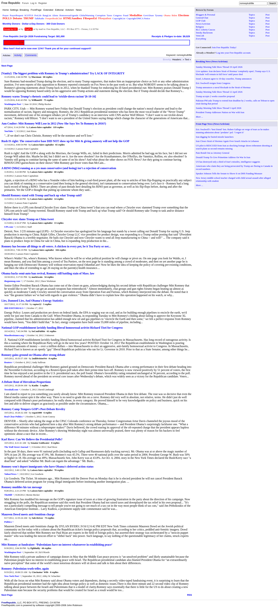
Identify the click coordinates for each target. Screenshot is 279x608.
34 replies (49, 277)
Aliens (55, 15)
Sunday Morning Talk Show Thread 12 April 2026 (219, 92)
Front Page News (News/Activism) (213, 124)
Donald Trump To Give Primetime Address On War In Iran (223, 157)
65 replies (60, 144)
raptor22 (37, 304)
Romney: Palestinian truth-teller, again (25, 568)
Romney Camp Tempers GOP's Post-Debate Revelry (33, 409)
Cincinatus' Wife (40, 572)
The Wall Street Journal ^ (17, 447)
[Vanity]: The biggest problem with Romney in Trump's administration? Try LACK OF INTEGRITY (63, 73)
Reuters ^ (9, 362)
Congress (117, 15)
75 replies (48, 100)
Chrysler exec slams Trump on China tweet (27, 219)
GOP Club (201, 20)
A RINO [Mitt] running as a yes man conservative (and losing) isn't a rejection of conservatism (58, 168)
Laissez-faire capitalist (40, 127)
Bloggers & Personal (205, 14)
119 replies (58, 127)
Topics (252, 14)
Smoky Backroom (204, 32)
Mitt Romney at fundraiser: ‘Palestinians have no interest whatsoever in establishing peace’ (56, 544)
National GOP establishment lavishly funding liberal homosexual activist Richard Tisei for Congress (62, 327)
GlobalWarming (86, 15)
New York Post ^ (12, 576)
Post (267, 14)
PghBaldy (35, 548)
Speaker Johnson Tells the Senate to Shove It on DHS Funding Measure (229, 173)
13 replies (59, 223)
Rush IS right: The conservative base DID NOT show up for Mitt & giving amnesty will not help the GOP (65, 141)
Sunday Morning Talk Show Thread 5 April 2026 (218, 108)
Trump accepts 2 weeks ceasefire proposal (215, 96)
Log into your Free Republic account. (233, 52)
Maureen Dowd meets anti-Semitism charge (27, 514)
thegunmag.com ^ (13, 281)
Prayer (5, 15)
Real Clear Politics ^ (14, 416)
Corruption (100, 15)
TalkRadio (39, 18)
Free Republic (10, 2)
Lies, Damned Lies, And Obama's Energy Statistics (32, 300)
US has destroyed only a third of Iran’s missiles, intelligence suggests (228, 161)
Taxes (109, 15)
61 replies (51, 331)
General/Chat (202, 17)
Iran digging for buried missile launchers (215, 137)
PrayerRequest (16, 15)
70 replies (59, 470)
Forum (25, 3)
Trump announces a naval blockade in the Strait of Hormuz (223, 87)
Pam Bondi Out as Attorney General (212, 153)
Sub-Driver (37, 518)
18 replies (59, 490)
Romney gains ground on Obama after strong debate (33, 354)
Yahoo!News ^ (11, 474)
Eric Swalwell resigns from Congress (213, 83)
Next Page (7, 65)
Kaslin (35, 385)
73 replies (49, 518)
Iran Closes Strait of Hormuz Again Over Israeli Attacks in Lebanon (227, 141)
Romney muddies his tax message (21, 487)
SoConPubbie (38, 331)
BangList (47, 15)
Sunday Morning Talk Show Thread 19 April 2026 (219, 67)
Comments (30, 55)
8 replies (53, 358)
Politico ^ (9, 522)
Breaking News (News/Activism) (212, 61)
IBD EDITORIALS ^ (14, 308)
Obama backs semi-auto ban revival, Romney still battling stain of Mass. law (47, 273)
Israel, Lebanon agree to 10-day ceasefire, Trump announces (224, 78)
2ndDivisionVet (39, 358)
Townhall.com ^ (12, 389)
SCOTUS (28, 15)
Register (42, 3)
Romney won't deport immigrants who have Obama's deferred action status (47, 466)
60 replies (47, 77)
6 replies (48, 412)
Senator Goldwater (40, 443)
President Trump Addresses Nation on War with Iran (220, 112)
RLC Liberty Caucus (205, 29)
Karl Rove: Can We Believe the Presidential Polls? (31, 439)
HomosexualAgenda (68, 15)
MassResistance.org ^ (15, 335)
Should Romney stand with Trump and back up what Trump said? (41, 195)
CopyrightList (118, 18)
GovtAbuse (148, 15)
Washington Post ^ (13, 104)
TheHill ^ (9, 494)
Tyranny (159, 15)
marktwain (37, 277)
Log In (33, 3)
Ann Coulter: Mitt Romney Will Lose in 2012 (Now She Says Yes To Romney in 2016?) (53, 123)
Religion (200, 26)
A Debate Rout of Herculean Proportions (26, 381)
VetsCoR (200, 35)
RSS (189, 595)
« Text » (187, 59)
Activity (18, 55)
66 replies (46, 548)
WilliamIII (36, 100)
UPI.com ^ (9, 226)
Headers (176, 59)
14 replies (59, 199)
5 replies (47, 304)
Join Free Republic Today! (224, 47)
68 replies (59, 172)
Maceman (36, 77)
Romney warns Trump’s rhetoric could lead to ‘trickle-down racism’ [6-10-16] (48, 96)
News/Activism (203, 23)
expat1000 (37, 412)
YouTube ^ (9, 131)
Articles (6, 55)
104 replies (61, 250)
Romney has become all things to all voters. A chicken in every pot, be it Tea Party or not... (56, 246)
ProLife (37, 15)
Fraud (125, 15)
